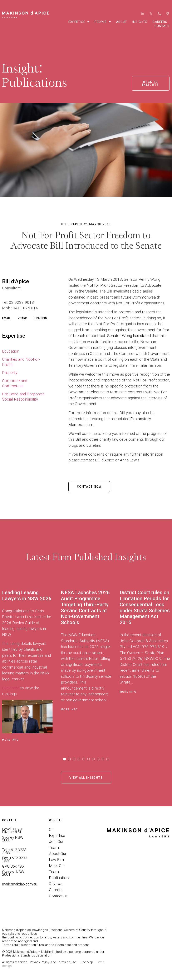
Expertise (78, 22)
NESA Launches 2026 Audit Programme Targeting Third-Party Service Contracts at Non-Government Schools (85, 607)
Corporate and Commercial (14, 383)
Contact (162, 26)
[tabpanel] (31, 664)
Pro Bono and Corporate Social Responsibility (23, 397)
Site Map (86, 962)
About (121, 22)
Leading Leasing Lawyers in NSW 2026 (26, 595)
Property (9, 372)
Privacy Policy (39, 962)
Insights (139, 22)
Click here (10, 688)
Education (10, 351)
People (103, 22)
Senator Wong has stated (129, 335)
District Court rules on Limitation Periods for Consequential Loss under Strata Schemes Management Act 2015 (145, 607)
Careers (160, 22)
